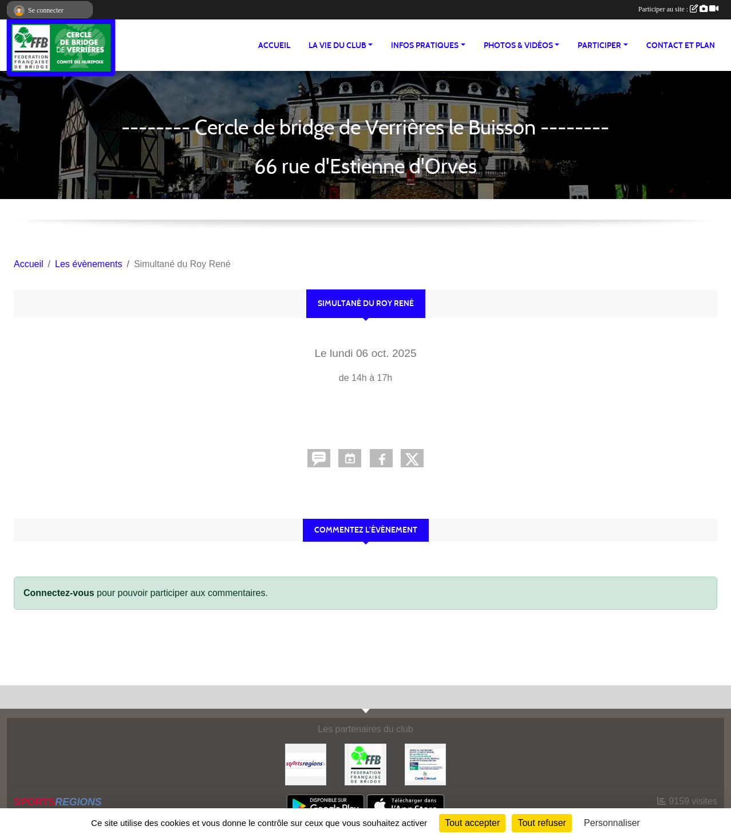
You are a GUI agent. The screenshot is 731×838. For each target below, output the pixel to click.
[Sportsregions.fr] (305, 764)
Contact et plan (680, 45)
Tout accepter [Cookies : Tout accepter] (472, 823)
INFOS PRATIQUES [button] (425, 45)
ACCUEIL (274, 45)
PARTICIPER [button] (599, 45)
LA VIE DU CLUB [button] (337, 45)
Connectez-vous (58, 593)
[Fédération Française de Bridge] (365, 764)
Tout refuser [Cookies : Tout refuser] (541, 823)
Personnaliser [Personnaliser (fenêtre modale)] (612, 823)
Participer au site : (678, 9)
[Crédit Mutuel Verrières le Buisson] (425, 764)
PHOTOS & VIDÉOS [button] (518, 45)
